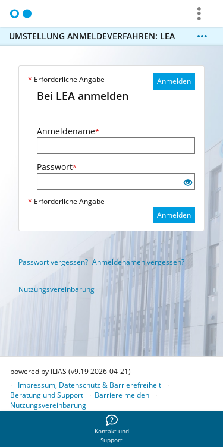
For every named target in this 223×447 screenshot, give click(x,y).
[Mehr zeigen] (202, 36)
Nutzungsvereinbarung (56, 289)
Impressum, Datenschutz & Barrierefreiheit (89, 385)
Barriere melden (122, 395)
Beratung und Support (46, 395)
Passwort (57, 166)
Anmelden (174, 81)
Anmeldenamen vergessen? (138, 262)
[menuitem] (112, 429)
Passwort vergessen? (53, 262)
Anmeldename (68, 131)
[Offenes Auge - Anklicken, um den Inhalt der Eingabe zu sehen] (188, 182)
